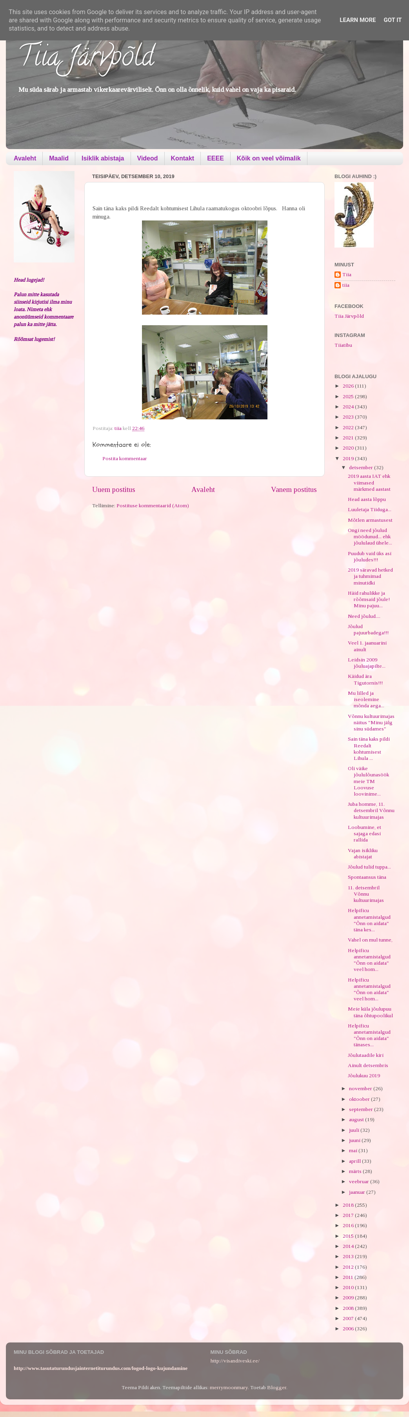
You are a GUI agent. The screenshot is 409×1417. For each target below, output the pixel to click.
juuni (355, 1140)
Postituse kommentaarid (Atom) (152, 505)
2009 (349, 1297)
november (361, 1088)
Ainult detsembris (368, 1065)
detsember (361, 467)
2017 (349, 1215)
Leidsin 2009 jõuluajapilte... (366, 663)
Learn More (358, 20)
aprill (355, 1161)
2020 (349, 448)
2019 (349, 458)
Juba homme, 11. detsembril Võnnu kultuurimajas (371, 810)
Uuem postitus (113, 489)
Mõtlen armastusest (370, 520)
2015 (349, 1236)
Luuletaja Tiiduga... (369, 509)
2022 (349, 427)
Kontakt (183, 158)
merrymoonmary (229, 1387)
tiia (345, 285)
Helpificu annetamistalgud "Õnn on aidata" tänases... (369, 1035)
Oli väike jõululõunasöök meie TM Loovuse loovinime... (368, 781)
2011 (348, 1277)
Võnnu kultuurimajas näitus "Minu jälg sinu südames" (371, 722)
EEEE (215, 158)
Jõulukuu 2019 (364, 1075)
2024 (349, 407)
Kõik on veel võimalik (269, 158)
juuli (354, 1130)
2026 (349, 386)
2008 (349, 1308)
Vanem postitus (294, 489)
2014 (349, 1246)
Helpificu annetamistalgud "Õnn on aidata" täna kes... (369, 920)
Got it (393, 20)
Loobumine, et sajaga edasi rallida (364, 833)
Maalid (59, 158)
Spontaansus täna (367, 877)
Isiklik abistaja (103, 158)
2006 (349, 1328)
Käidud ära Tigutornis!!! (365, 679)
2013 (349, 1256)
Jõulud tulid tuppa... (369, 867)
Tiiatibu (343, 345)
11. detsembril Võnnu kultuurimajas (366, 894)
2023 (349, 417)
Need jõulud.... (364, 616)
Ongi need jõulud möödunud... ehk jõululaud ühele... (370, 536)
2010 (349, 1287)
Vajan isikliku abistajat (363, 853)
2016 (349, 1225)
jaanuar (357, 1192)
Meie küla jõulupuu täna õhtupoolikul (370, 1012)
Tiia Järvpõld (86, 59)
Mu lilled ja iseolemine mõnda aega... (366, 699)
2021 (349, 438)
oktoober (360, 1099)
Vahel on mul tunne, (370, 940)
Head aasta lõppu (367, 499)
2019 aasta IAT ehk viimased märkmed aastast (369, 482)
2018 (349, 1205)
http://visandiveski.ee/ (235, 1361)
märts (356, 1171)
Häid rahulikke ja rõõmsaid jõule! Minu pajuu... (369, 599)
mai (353, 1150)
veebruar (359, 1181)
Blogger (276, 1387)
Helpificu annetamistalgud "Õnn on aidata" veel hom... (369, 960)
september (361, 1109)
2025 (349, 396)
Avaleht (25, 158)
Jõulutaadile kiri (366, 1055)
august (357, 1119)
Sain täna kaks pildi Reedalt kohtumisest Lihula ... (369, 748)
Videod (147, 158)
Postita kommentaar (124, 458)
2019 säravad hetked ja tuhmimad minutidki (370, 576)
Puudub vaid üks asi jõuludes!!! (369, 556)
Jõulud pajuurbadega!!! (368, 629)
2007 (349, 1318)
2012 (349, 1267)
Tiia (346, 274)
